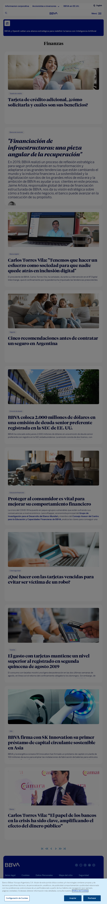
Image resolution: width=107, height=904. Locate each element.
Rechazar (92, 898)
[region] (53, 891)
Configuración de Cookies (17, 898)
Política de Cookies (80, 891)
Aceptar (72, 898)
